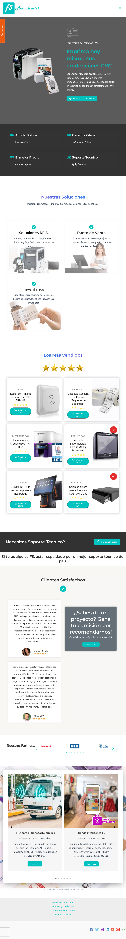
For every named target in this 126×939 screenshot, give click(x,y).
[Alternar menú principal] (120, 8)
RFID (20, 389)
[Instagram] (102, 929)
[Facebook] (92, 929)
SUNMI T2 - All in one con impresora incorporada (20, 490)
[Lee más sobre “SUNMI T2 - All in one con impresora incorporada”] (20, 504)
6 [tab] (80, 752)
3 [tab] (71, 752)
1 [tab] (66, 752)
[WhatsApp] (123, 929)
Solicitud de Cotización (63, 910)
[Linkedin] (107, 929)
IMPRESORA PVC (20, 436)
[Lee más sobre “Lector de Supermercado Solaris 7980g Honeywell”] (78, 461)
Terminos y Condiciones (63, 906)
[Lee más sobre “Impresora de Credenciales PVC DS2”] (20, 458)
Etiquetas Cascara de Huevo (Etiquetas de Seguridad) (78, 398)
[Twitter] (97, 929)
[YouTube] (112, 929)
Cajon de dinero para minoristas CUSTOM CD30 (78, 490)
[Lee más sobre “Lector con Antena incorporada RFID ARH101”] (20, 411)
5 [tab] (77, 752)
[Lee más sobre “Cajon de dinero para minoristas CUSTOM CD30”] (78, 504)
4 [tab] (74, 752)
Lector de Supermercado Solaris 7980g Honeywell (78, 445)
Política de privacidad (63, 902)
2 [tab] (69, 752)
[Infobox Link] (34, 293)
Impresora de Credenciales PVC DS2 (20, 444)
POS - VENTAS (78, 436)
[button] (107, 542)
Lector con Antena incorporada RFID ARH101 (20, 397)
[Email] (118, 929)
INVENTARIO (78, 389)
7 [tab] (83, 752)
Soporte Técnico (63, 914)
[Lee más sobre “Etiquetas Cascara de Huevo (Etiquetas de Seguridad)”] (78, 415)
